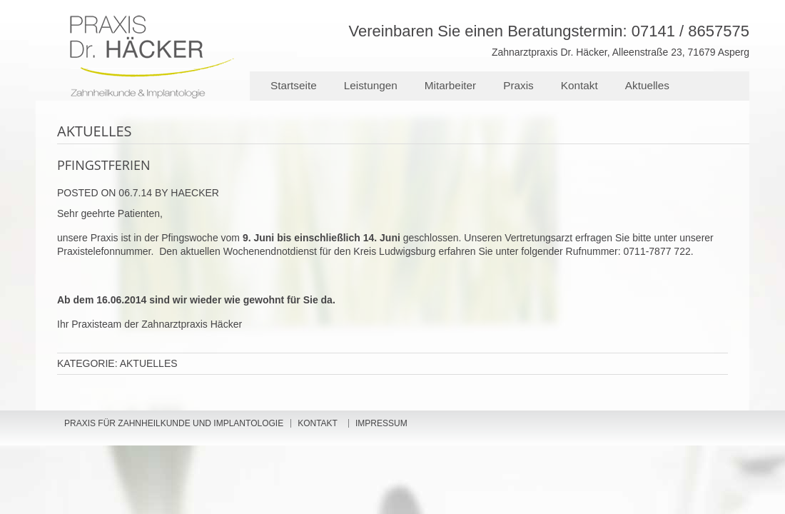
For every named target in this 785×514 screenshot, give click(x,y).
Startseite (293, 85)
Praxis (518, 85)
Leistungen (370, 85)
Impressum (381, 423)
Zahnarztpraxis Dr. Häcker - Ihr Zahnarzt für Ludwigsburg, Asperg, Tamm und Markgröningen (242, 38)
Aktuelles (647, 85)
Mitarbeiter (450, 85)
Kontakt (579, 85)
